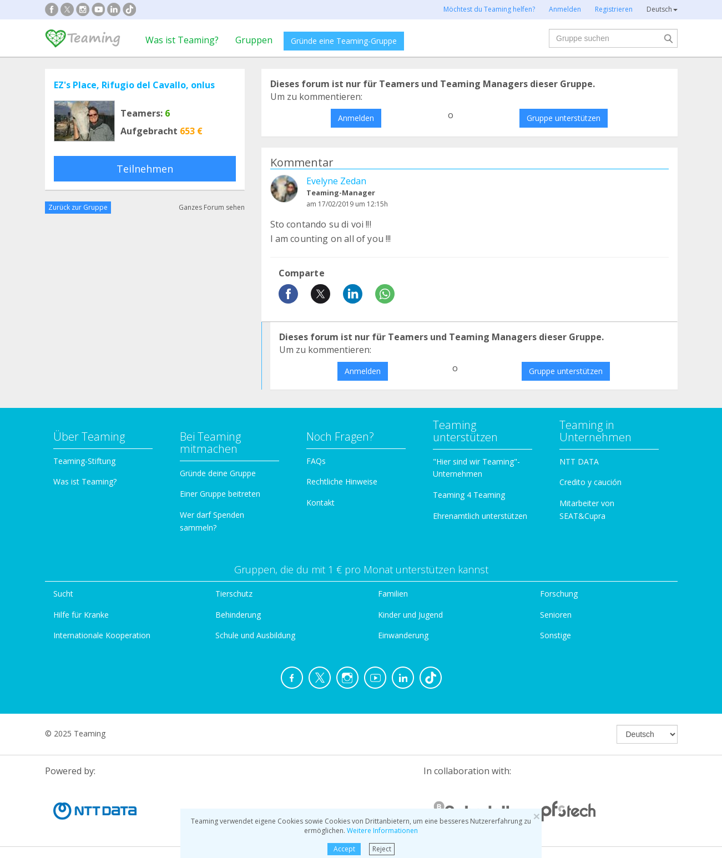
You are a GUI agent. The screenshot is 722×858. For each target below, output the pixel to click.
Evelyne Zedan (336, 181)
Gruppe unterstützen (563, 118)
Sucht (63, 593)
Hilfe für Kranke (81, 614)
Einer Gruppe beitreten (220, 493)
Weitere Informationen (382, 830)
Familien (393, 593)
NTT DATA (579, 461)
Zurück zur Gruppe (78, 207)
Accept (344, 849)
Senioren (556, 614)
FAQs (316, 461)
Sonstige (555, 635)
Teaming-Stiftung (84, 461)
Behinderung (238, 614)
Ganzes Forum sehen (212, 207)
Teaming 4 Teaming (469, 494)
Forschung (559, 593)
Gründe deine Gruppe (218, 473)
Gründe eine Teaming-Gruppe (344, 41)
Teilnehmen (145, 168)
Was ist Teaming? (182, 40)
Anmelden (356, 118)
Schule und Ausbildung (255, 635)
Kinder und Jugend (410, 614)
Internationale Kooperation (101, 635)
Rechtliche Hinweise (341, 481)
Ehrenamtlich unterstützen (480, 516)
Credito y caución (590, 482)
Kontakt (320, 502)
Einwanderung (403, 635)
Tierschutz (234, 593)
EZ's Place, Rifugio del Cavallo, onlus (134, 85)
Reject (381, 849)
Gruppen (253, 40)
